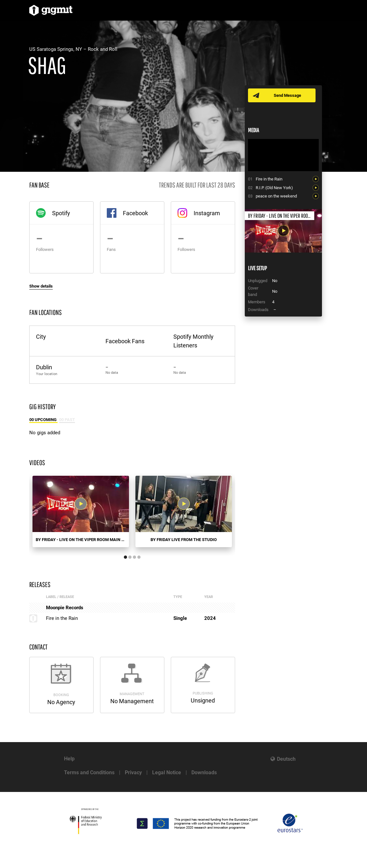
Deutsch (286, 759)
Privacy (133, 772)
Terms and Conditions (89, 772)
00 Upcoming (43, 419)
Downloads (204, 772)
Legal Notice (166, 772)
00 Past (67, 419)
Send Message (287, 95)
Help (69, 759)
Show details (41, 286)
